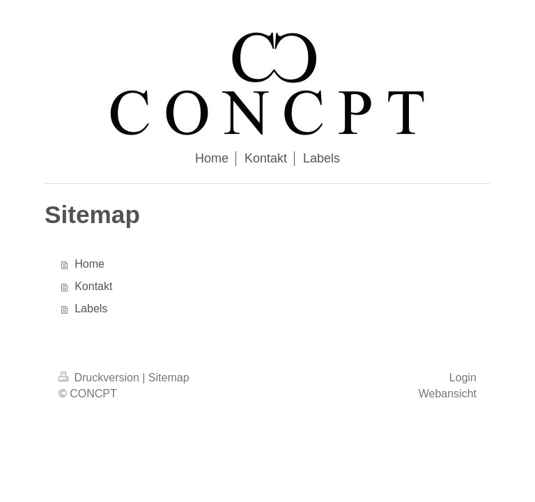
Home (89, 264)
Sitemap (168, 377)
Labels (91, 308)
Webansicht (447, 394)
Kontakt (93, 286)
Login (462, 377)
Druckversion (100, 377)
